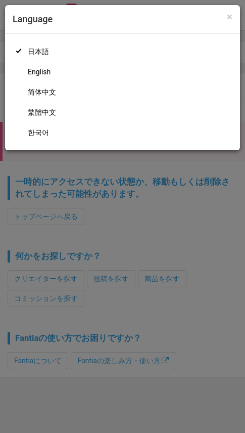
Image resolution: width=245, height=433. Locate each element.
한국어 (38, 132)
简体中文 (42, 92)
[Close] (229, 17)
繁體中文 (42, 112)
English (39, 72)
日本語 (38, 52)
